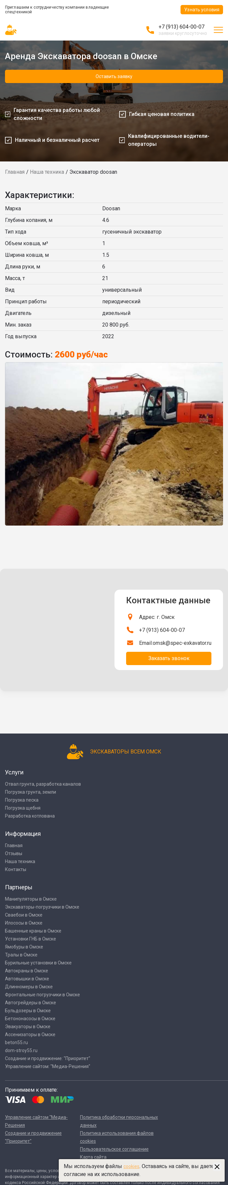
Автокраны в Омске (26, 970)
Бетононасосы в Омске (30, 1018)
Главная (15, 172)
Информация (23, 833)
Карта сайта (93, 1157)
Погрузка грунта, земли (30, 792)
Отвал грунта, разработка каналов (43, 784)
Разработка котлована (30, 816)
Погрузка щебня (22, 808)
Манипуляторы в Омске (31, 899)
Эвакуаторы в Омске (27, 1026)
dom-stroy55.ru (21, 1050)
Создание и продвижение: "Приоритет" (47, 1058)
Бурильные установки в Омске (38, 962)
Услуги (14, 772)
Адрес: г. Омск (157, 617)
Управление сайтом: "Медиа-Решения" (47, 1066)
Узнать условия (201, 9)
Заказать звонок (169, 658)
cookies (131, 1166)
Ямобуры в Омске (24, 946)
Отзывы (13, 853)
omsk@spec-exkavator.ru (182, 643)
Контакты (15, 869)
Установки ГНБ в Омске (30, 938)
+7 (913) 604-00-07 (181, 27)
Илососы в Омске (23, 923)
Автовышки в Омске (27, 978)
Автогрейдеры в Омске (30, 1002)
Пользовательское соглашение (114, 1149)
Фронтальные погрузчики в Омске (42, 994)
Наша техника (47, 172)
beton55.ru (16, 1042)
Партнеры (19, 887)
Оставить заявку (114, 76)
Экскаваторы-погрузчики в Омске (42, 907)
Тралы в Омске (21, 954)
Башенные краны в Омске (33, 931)
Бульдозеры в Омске (28, 1010)
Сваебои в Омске (23, 915)
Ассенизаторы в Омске (30, 1034)
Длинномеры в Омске (29, 986)
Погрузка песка (21, 800)
